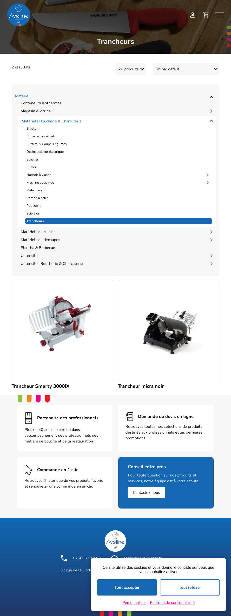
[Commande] (186, 68)
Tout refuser (190, 587)
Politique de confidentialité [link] (172, 603)
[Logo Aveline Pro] (115, 540)
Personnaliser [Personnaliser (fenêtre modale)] (134, 603)
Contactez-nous (146, 491)
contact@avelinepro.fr (136, 557)
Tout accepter (126, 587)
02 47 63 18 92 (80, 557)
